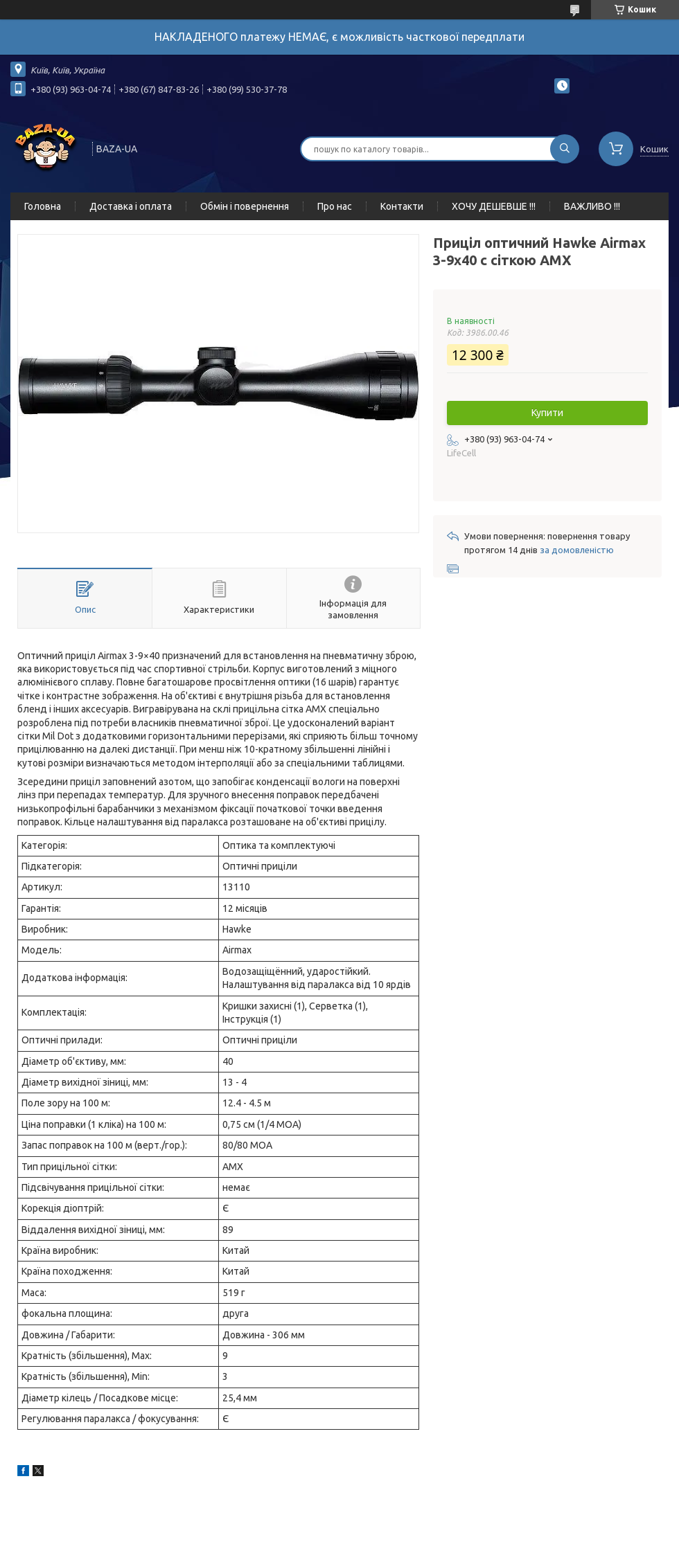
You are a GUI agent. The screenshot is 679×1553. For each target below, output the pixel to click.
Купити (547, 412)
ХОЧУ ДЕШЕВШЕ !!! (494, 206)
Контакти (401, 206)
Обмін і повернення (244, 206)
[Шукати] (564, 148)
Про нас (334, 206)
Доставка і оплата (130, 206)
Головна (42, 206)
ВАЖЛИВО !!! (592, 206)
